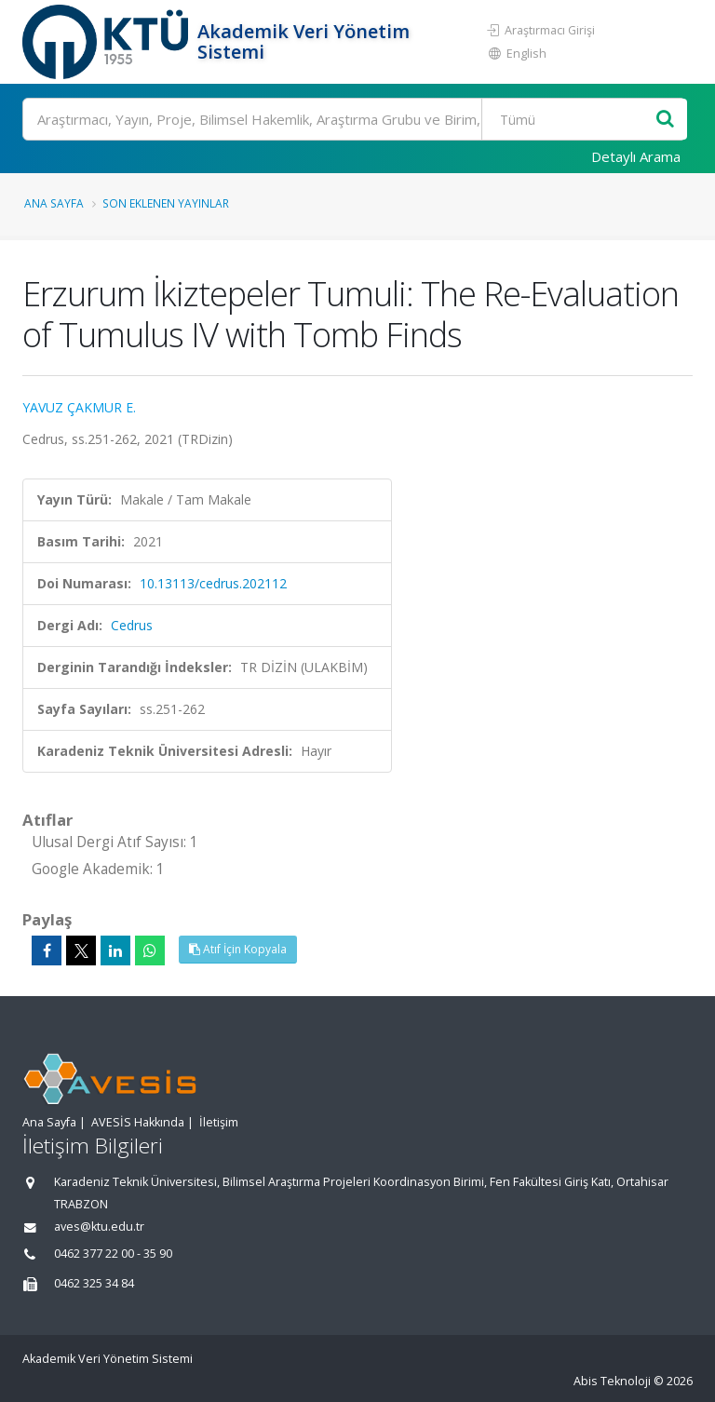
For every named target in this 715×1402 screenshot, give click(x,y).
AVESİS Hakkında (137, 1122)
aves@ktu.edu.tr (99, 1226)
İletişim (218, 1122)
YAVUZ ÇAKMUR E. (79, 407)
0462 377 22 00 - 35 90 (113, 1253)
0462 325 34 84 (94, 1283)
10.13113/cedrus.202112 (213, 583)
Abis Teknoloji (612, 1381)
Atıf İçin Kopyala (238, 949)
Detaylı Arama (636, 156)
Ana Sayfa (54, 202)
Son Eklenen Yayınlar (165, 202)
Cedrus (132, 625)
